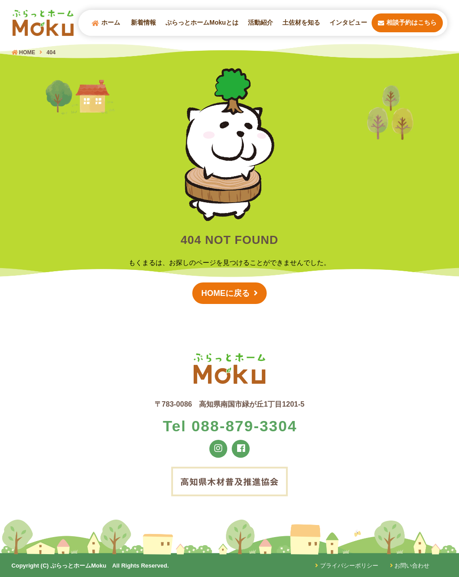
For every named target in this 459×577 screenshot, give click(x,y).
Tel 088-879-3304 (230, 426)
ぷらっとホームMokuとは (201, 22)
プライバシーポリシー (346, 565)
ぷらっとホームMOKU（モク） (43, 23)
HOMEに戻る (225, 293)
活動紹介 (260, 22)
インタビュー (348, 22)
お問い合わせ (410, 565)
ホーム (106, 22)
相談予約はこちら (407, 22)
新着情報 (143, 22)
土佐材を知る (301, 22)
